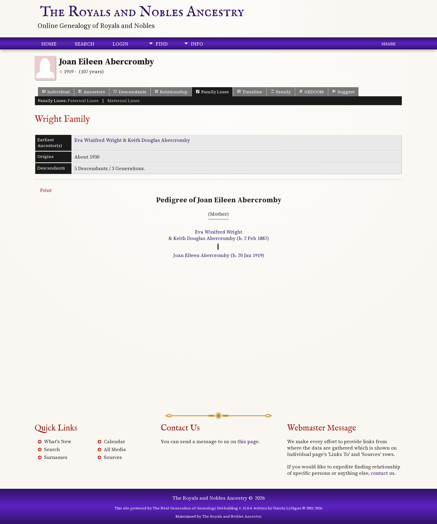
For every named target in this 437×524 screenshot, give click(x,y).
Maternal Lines (123, 101)
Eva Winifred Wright (98, 140)
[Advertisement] (218, 340)
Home (48, 43)
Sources (113, 457)
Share (388, 43)
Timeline (249, 92)
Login (120, 43)
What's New (57, 441)
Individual (56, 92)
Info (197, 43)
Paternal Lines (83, 101)
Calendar (114, 441)
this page (248, 441)
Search (84, 43)
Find (162, 43)
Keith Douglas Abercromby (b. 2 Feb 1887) (221, 238)
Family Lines (212, 92)
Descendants (129, 92)
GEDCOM (311, 92)
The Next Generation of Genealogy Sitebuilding (195, 508)
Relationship (171, 92)
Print (46, 190)
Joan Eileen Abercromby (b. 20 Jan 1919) (218, 255)
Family (280, 92)
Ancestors (91, 92)
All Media (115, 449)
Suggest (343, 92)
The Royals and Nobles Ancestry (142, 12)
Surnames (55, 457)
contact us (383, 473)
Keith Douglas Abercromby (159, 140)
